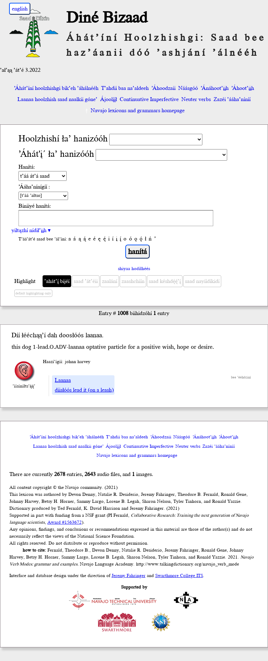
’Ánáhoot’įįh (215, 88)
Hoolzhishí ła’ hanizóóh (63, 139)
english (20, 9)
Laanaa (63, 380)
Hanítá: (26, 167)
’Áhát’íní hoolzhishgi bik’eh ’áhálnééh (56, 88)
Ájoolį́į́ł (108, 99)
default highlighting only (33, 293)
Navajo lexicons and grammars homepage (134, 110)
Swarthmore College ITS (179, 575)
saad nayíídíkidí (202, 281)
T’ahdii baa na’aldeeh (125, 88)
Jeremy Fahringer (129, 575)
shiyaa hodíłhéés (134, 268)
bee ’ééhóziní (241, 377)
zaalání (109, 281)
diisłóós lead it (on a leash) (84, 390)
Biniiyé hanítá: (34, 206)
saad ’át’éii (86, 281)
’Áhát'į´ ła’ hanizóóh (56, 154)
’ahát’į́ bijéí (56, 281)
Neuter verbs (196, 99)
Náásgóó (188, 88)
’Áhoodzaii (163, 88)
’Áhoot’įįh (242, 88)
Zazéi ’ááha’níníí (232, 99)
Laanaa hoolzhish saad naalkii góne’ (57, 99)
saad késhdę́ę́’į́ (165, 281)
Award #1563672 (64, 522)
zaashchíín (132, 281)
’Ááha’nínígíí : (34, 187)
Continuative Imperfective (149, 99)
